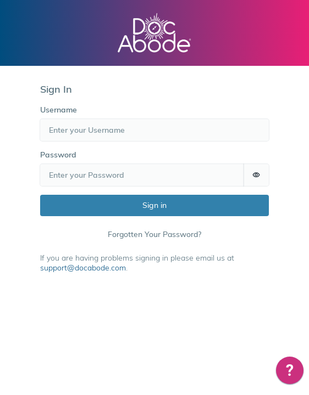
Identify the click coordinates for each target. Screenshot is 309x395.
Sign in (154, 205)
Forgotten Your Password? (154, 234)
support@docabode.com (83, 268)
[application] (290, 373)
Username (58, 110)
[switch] (256, 175)
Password (58, 155)
